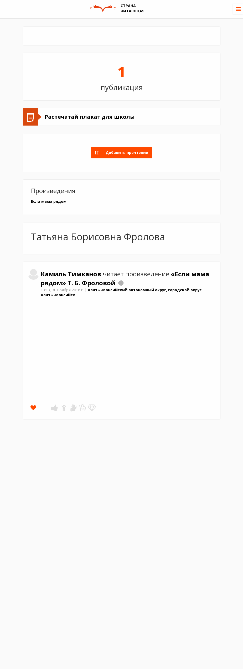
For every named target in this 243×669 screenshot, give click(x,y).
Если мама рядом (48, 201)
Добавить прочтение (125, 152)
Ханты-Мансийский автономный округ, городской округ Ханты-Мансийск (121, 292)
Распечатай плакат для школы (90, 116)
